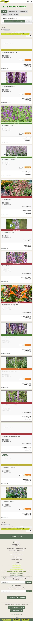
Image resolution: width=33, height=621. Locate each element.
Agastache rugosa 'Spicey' (9, 467)
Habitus (10, 14)
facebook (11, 597)
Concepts (4, 14)
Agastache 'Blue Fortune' (8, 159)
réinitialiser (29, 21)
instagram (21, 597)
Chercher (4, 11)
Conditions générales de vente (16, 569)
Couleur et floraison (13, 11)
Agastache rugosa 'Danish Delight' (11, 436)
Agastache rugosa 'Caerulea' (9, 405)
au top (16, 617)
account (16, 619)
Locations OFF (18, 33)
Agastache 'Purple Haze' (8, 337)
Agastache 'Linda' (6, 266)
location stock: (3, 68)
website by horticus (24, 604)
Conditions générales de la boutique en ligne (16, 571)
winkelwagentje (6, 619)
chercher (28, 582)
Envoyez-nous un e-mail (16, 607)
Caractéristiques (23, 11)
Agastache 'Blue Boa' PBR (8, 125)
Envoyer (29, 591)
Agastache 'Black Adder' (8, 86)
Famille (16, 14)
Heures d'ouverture (16, 564)
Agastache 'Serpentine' (8, 501)
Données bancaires (16, 567)
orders (25, 33)
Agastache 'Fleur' (6, 199)
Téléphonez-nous (16, 610)
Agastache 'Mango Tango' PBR (10, 304)
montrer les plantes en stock (7, 33)
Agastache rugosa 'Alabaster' (9, 371)
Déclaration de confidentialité (16, 573)
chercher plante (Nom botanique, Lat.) (14, 21)
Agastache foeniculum (8, 232)
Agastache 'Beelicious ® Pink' (10, 52)
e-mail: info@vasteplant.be (16, 614)
